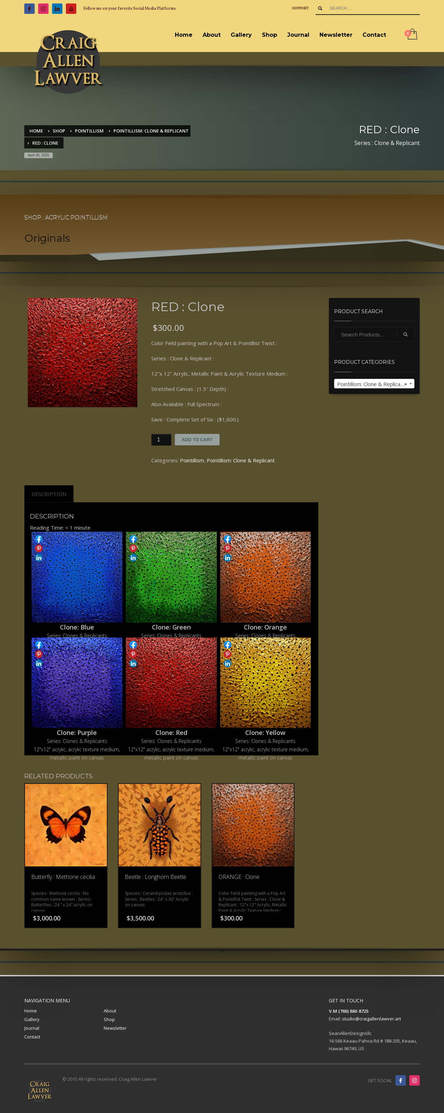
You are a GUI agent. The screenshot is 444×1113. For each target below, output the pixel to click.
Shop (109, 1019)
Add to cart (197, 439)
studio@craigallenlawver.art (371, 1019)
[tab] (49, 494)
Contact (32, 1037)
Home (30, 1011)
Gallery (32, 1019)
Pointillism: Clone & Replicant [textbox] (372, 384)
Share (39, 539)
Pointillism (192, 460)
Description (49, 493)
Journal (31, 1028)
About (110, 1011)
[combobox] (374, 383)
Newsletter (115, 1028)
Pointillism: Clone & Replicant (241, 460)
